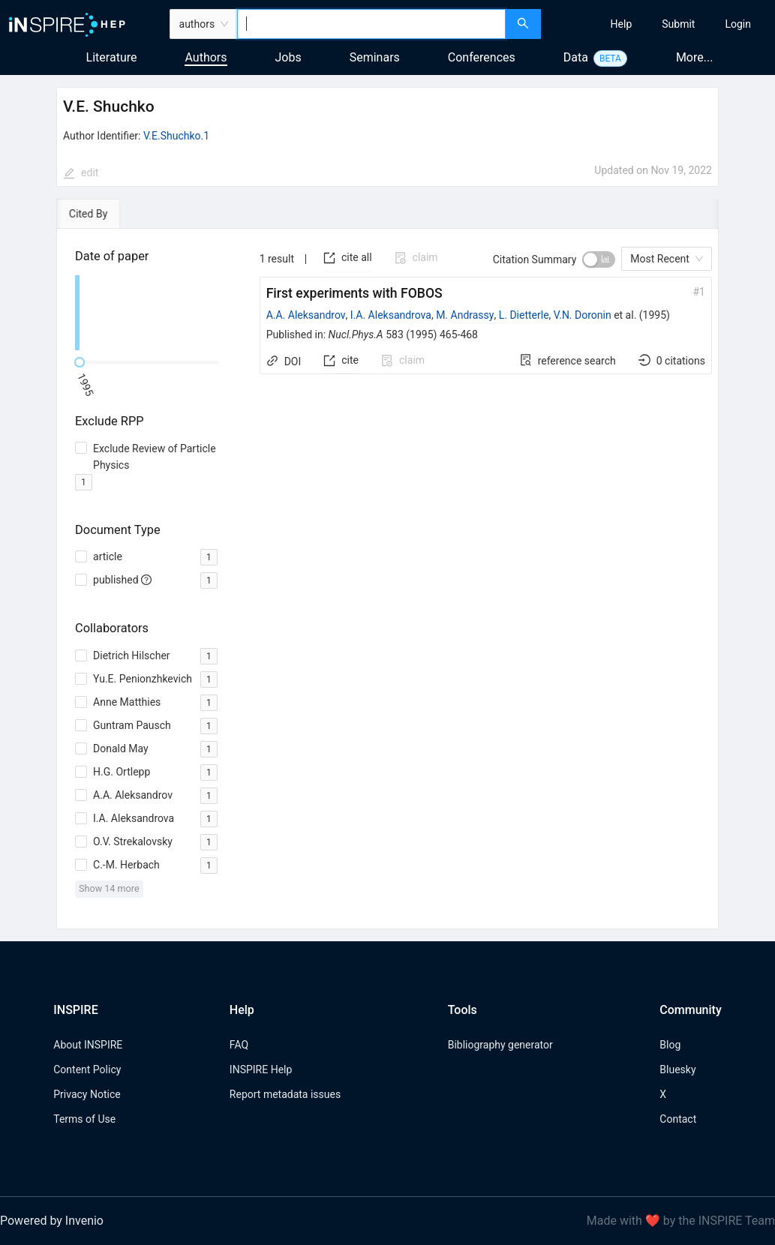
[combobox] (371, 24)
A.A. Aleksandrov (306, 315)
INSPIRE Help (261, 1070)
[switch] (598, 259)
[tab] (99, 214)
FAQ (239, 1045)
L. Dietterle (524, 315)
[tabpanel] (387, 579)
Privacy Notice (86, 1094)
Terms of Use (84, 1119)
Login (738, 24)
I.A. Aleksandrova (390, 315)
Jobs (288, 57)
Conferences (481, 57)
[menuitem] (621, 24)
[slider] (79, 362)
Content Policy (87, 1070)
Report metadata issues (285, 1094)
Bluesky (677, 1070)
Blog (669, 1045)
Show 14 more (109, 888)
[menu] (660, 24)
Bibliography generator (500, 1045)
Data (575, 57)
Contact (677, 1119)
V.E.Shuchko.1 (176, 136)
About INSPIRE (87, 1045)
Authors (206, 57)
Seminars (375, 57)
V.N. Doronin (582, 315)
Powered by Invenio (52, 1221)
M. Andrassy (465, 315)
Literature (111, 57)
